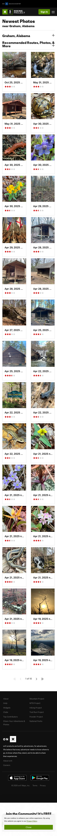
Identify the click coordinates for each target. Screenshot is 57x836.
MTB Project (34, 703)
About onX (7, 761)
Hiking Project (35, 707)
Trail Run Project (36, 712)
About (5, 698)
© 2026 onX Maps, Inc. (20, 785)
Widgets (6, 707)
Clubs (5, 712)
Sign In (44, 11)
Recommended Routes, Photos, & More (28, 43)
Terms (35, 785)
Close (28, 827)
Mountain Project (36, 698)
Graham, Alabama (28, 35)
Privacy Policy (32, 821)
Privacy (43, 785)
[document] (28, 823)
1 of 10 (28, 678)
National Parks (35, 721)
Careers (6, 765)
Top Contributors (10, 716)
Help (5, 703)
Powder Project (36, 716)
